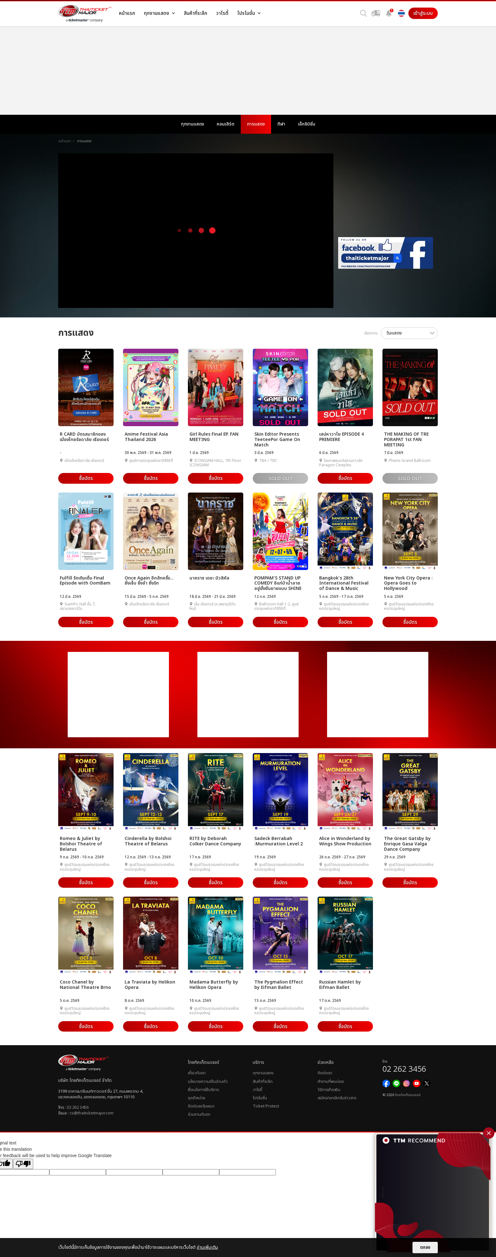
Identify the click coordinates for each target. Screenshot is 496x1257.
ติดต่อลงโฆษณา (201, 1106)
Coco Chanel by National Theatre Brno (85, 985)
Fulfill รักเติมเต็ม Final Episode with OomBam (85, 581)
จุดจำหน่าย (196, 1098)
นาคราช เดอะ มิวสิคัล (209, 578)
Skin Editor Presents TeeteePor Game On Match (277, 439)
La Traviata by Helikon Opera (150, 985)
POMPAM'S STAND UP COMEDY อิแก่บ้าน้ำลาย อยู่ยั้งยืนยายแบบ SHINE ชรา (277, 583)
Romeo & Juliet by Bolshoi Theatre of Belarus (81, 844)
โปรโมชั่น (260, 1098)
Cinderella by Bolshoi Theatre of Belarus (148, 841)
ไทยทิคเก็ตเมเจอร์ (407, 1095)
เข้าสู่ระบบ (423, 13)
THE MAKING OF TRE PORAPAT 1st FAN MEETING (406, 439)
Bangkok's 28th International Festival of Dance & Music (344, 583)
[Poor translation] (23, 1164)
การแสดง (256, 124)
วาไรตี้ (257, 1090)
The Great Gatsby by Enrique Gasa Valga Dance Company (407, 844)
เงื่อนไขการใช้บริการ (203, 1090)
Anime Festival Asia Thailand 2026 (146, 437)
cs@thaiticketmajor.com (92, 1113)
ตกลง (425, 1247)
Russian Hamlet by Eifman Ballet (340, 985)
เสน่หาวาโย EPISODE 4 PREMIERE (341, 437)
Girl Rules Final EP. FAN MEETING (214, 437)
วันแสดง (394, 333)
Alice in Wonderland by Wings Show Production (345, 841)
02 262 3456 (78, 1107)
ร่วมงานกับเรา (199, 1114)
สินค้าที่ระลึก (263, 1081)
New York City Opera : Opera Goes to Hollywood (408, 583)
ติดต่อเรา (325, 1073)
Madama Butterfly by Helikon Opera (213, 985)
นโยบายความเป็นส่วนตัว (208, 1081)
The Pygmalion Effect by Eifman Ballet (278, 985)
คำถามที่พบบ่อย (331, 1081)
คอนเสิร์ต (225, 124)
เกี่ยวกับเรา (197, 1073)
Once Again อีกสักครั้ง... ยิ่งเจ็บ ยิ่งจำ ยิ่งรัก (149, 581)
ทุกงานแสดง (192, 124)
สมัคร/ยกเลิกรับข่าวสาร (337, 1098)
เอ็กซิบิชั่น (306, 124)
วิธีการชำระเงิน (329, 1090)
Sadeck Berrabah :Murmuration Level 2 (278, 841)
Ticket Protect (266, 1106)
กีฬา (281, 124)
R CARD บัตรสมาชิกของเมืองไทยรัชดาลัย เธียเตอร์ (84, 437)
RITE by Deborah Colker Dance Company (215, 841)
